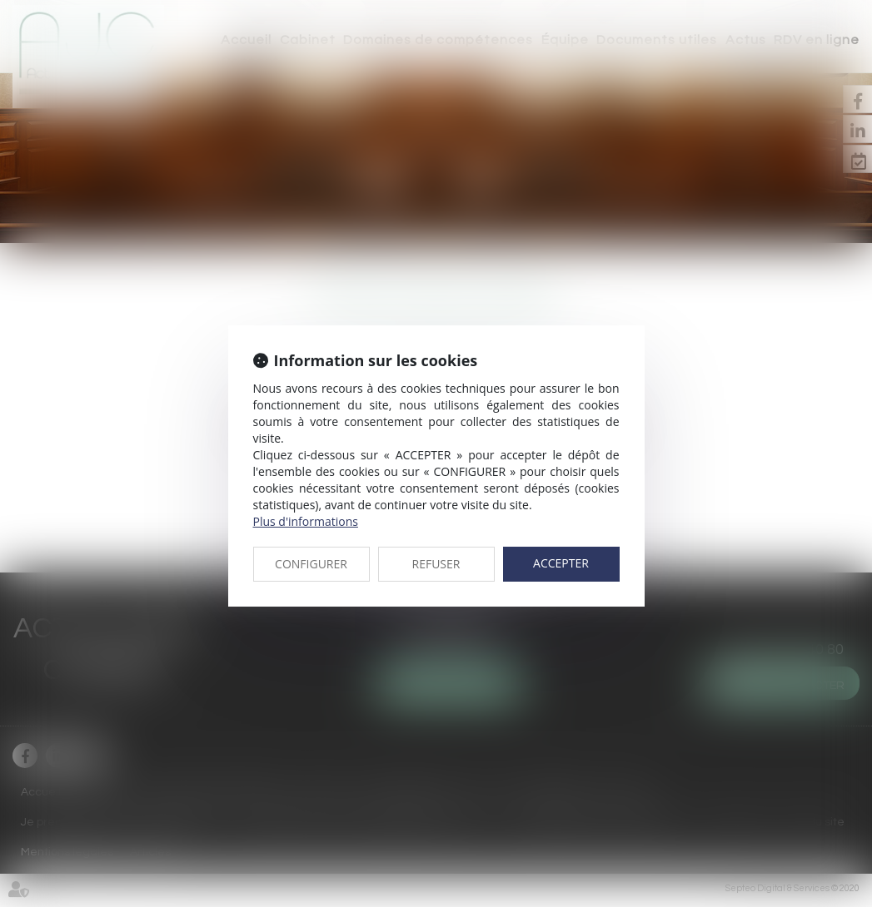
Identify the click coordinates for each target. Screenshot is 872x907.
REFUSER (436, 564)
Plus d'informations (305, 521)
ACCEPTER (561, 563)
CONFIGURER (311, 564)
